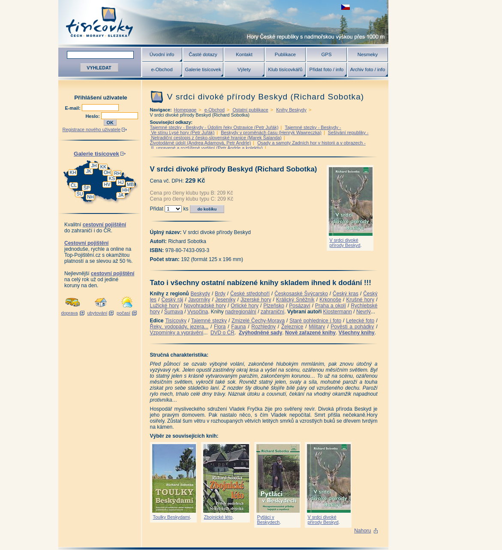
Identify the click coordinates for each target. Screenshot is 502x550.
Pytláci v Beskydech (268, 519)
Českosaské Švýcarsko (301, 294)
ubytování (97, 313)
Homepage (185, 109)
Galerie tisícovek (203, 69)
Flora (219, 327)
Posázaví (299, 306)
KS (112, 178)
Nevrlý (363, 312)
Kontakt (244, 54)
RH (117, 173)
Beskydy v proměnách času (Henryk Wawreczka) (271, 132)
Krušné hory (360, 300)
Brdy (220, 294)
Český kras (345, 294)
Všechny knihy (357, 333)
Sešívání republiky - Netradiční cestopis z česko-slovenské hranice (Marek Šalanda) (259, 135)
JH (93, 165)
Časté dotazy (203, 54)
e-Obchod (161, 69)
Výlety (244, 69)
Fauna (238, 327)
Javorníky (199, 300)
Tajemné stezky (209, 321)
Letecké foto (360, 321)
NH (90, 196)
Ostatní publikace (250, 109)
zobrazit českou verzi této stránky (345, 7)
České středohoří (250, 294)
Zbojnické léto (218, 517)
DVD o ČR (222, 333)
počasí (123, 313)
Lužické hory (164, 306)
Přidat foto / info (327, 69)
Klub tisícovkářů (285, 69)
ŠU (80, 193)
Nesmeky (368, 54)
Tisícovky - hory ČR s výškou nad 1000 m (223, 22)
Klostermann (337, 312)
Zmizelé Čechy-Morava (258, 321)
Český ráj (172, 300)
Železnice (292, 327)
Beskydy (200, 294)
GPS (326, 54)
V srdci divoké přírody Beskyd (345, 242)
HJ (120, 182)
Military (317, 327)
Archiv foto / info (367, 69)
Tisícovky (175, 321)
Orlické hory (245, 306)
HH (125, 189)
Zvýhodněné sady (260, 333)
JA (121, 195)
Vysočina (197, 312)
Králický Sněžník (295, 300)
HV (107, 184)
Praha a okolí (330, 306)
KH (73, 172)
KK (103, 166)
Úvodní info (162, 54)
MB (130, 184)
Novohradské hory (205, 306)
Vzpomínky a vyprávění (177, 333)
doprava (69, 313)
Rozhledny (263, 327)
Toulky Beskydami (171, 517)
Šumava (173, 312)
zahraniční (272, 312)
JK (89, 171)
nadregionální (240, 312)
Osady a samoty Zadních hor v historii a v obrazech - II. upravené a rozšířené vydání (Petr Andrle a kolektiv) (258, 145)
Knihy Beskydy (291, 109)
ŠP (87, 187)
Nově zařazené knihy (310, 333)
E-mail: (73, 108)
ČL (74, 185)
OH (107, 172)
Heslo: (93, 116)
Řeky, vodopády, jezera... (179, 327)
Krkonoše (330, 300)
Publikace (285, 54)
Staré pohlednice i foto (315, 321)
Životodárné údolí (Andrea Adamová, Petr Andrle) (200, 142)
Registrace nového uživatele (92, 129)
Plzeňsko (273, 306)
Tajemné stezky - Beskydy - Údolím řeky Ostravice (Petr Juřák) (214, 127)
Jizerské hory (255, 300)
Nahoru (362, 531)
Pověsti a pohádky (352, 327)
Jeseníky (225, 300)
